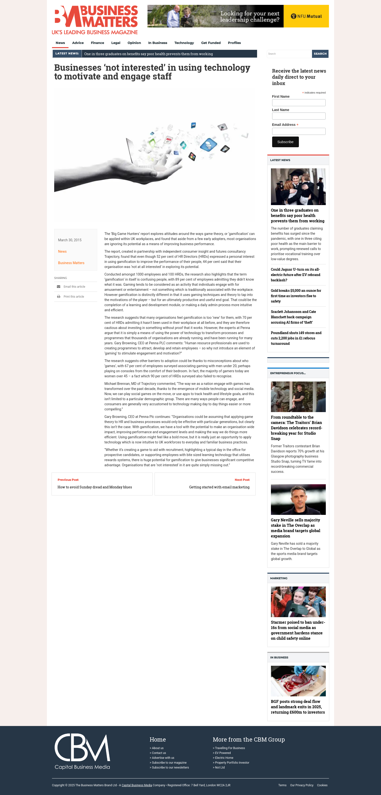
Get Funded (211, 43)
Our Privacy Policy (301, 785)
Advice (78, 43)
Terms (282, 785)
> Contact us (158, 753)
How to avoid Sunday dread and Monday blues (95, 487)
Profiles (234, 43)
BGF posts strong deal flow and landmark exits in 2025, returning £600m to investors (298, 707)
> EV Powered (222, 753)
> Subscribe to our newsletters (169, 767)
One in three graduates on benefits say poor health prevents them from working (148, 54)
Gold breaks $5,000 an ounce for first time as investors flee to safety (296, 295)
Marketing (278, 578)
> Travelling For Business (229, 748)
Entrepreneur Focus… (288, 373)
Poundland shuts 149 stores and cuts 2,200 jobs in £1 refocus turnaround (296, 338)
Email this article (69, 286)
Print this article (69, 296)
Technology (184, 43)
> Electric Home (223, 758)
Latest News (280, 160)
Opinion (134, 43)
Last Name (280, 110)
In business (279, 657)
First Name (281, 96)
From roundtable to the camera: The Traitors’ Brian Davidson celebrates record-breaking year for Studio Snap (296, 428)
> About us (157, 748)
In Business (157, 43)
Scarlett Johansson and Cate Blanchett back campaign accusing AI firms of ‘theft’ (293, 317)
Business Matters (71, 263)
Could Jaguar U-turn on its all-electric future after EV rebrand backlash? (295, 274)
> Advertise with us (162, 758)
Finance (97, 43)
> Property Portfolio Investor (231, 762)
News (60, 43)
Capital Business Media (137, 785)
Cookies (322, 785)
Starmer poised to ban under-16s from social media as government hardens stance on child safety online (298, 630)
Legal (115, 43)
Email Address (285, 124)
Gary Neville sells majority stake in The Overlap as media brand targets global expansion (295, 528)
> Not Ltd (219, 767)
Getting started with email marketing (219, 487)
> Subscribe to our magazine (168, 762)
